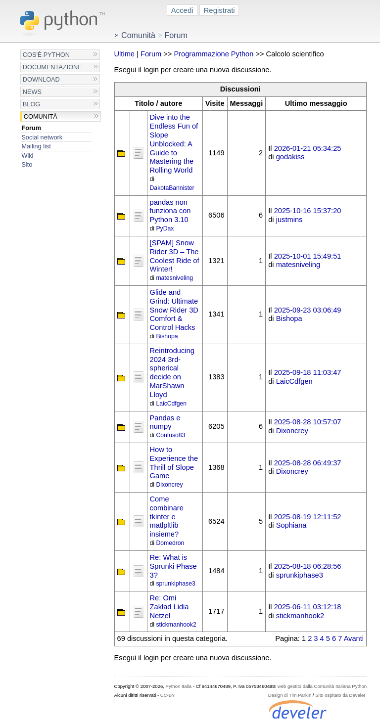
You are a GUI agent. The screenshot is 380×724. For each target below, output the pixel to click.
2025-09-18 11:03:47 (307, 372)
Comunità (40, 116)
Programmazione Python (213, 54)
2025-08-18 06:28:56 (307, 566)
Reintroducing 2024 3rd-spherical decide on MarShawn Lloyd (172, 373)
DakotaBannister (172, 187)
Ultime (124, 54)
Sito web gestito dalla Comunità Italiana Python (317, 686)
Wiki (27, 155)
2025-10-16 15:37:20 (307, 211)
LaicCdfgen (171, 403)
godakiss (290, 157)
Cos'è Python (46, 54)
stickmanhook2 (176, 624)
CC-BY (167, 695)
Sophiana (291, 525)
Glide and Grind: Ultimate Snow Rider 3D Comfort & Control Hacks (174, 309)
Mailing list (35, 146)
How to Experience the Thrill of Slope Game (174, 463)
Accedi (182, 10)
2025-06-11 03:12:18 (307, 607)
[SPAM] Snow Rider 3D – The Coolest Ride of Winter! (174, 256)
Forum (31, 128)
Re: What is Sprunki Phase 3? (173, 566)
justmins (289, 220)
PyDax (165, 228)
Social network (41, 137)
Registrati (219, 10)
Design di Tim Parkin (289, 695)
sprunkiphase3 (175, 583)
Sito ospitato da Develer (340, 695)
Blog (31, 104)
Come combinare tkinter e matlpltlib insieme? (167, 516)
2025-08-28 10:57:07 (307, 422)
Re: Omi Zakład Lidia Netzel (169, 607)
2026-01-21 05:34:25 (307, 148)
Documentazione (52, 67)
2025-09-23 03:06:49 (307, 310)
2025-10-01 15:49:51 (307, 256)
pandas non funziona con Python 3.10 (170, 211)
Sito (26, 164)
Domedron (170, 543)
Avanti (354, 638)
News (32, 91)
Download (41, 79)
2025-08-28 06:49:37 (307, 463)
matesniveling (174, 277)
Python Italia (178, 686)
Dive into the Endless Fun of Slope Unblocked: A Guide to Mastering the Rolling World (174, 143)
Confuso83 (170, 435)
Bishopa (167, 336)
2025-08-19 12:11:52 (307, 517)
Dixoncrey (292, 431)
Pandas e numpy (165, 422)
